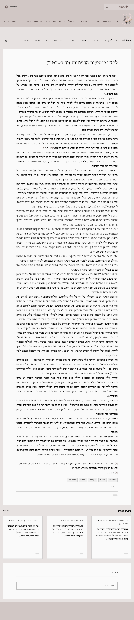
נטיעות (102, 480)
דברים (73, 40)
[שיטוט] (123, 7)
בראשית (84, 40)
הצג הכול (6, 511)
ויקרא (26, 40)
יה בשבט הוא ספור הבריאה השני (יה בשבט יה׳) (112, 522)
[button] (6, 41)
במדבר (96, 40)
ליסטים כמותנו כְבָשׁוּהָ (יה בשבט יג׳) (23, 520)
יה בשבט (113, 480)
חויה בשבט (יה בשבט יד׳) (72, 520)
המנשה (37, 40)
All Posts (126, 40)
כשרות (82, 480)
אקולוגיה (93, 480)
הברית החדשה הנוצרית (55, 40)
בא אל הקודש (111, 40)
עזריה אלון (72, 480)
